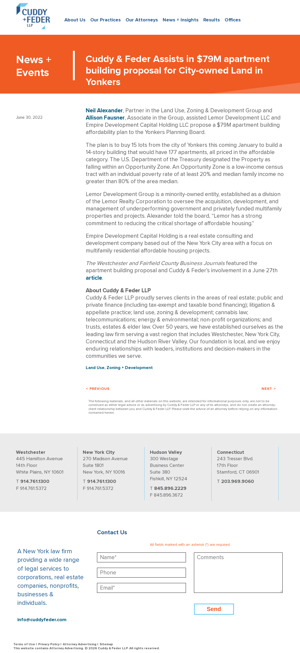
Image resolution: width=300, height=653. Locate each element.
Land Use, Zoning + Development (119, 367)
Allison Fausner (105, 117)
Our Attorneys (142, 20)
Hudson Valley (166, 452)
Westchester (30, 452)
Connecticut (230, 452)
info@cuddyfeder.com (42, 620)
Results (211, 20)
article (94, 278)
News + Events (33, 66)
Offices (233, 20)
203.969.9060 (237, 481)
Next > (269, 388)
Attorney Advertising (79, 644)
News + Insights (180, 20)
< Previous (98, 388)
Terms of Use (24, 644)
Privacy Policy (49, 644)
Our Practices (105, 20)
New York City (99, 452)
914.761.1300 (34, 481)
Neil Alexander (104, 110)
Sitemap (106, 644)
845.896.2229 (170, 488)
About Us (74, 20)
